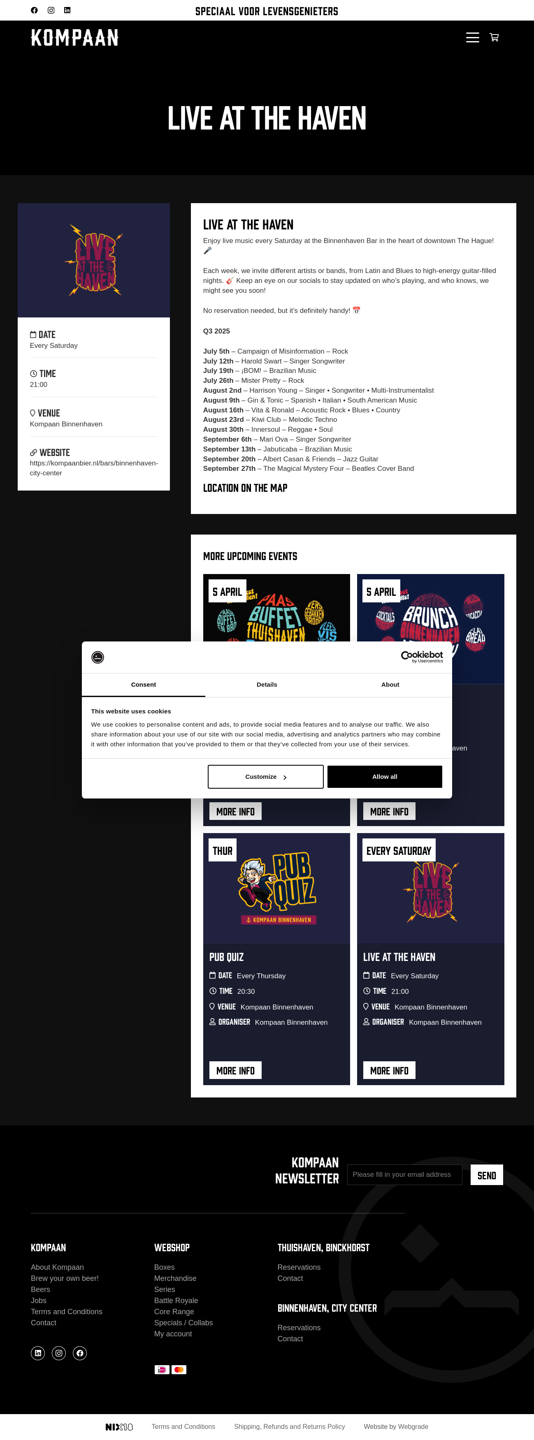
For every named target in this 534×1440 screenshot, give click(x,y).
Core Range (174, 1312)
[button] (473, 37)
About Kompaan (57, 1267)
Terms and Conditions (66, 1312)
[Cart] (494, 37)
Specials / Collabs (183, 1323)
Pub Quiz (226, 955)
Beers (40, 1289)
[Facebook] (34, 10)
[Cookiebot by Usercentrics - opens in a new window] (407, 657)
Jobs (38, 1300)
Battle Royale (176, 1300)
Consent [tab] (143, 684)
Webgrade (413, 1426)
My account (173, 1334)
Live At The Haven (399, 955)
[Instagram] (51, 10)
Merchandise (175, 1278)
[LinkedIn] (67, 10)
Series (164, 1289)
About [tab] (390, 684)
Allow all (384, 776)
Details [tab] (267, 684)
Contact (43, 1323)
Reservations (299, 1267)
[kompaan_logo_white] (113, 37)
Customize (266, 776)
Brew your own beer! (65, 1278)
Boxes (164, 1267)
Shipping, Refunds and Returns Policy (289, 1426)
